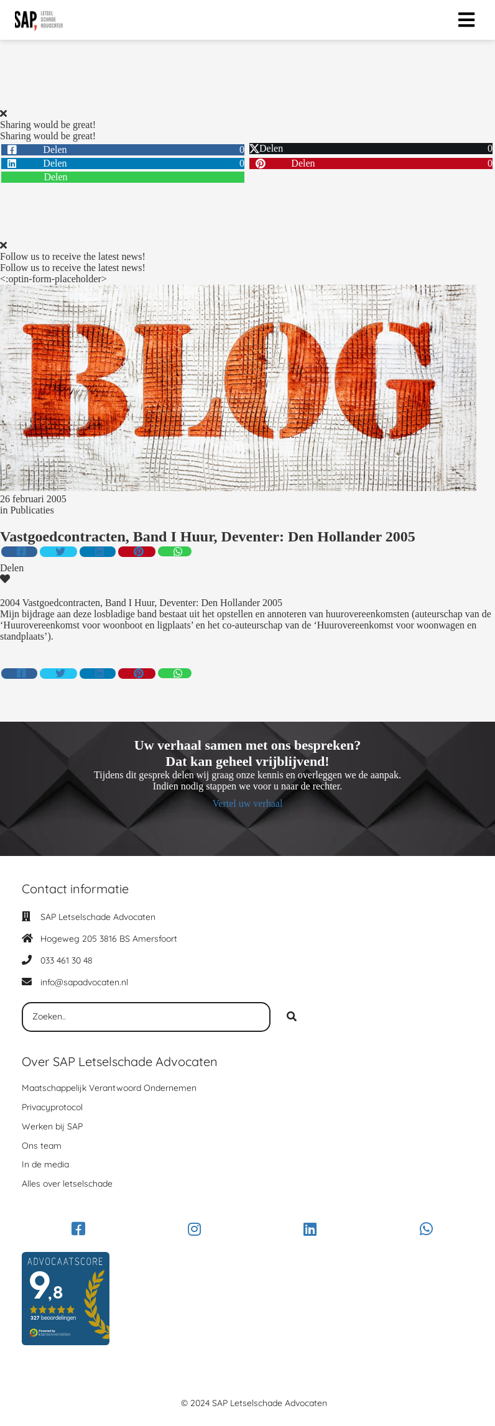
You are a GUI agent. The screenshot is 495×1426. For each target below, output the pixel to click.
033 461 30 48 (66, 960)
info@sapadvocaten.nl (84, 982)
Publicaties (31, 510)
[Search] (291, 1017)
